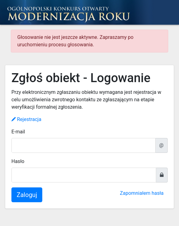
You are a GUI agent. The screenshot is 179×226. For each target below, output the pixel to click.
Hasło (17, 161)
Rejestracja (26, 119)
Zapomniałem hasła (142, 193)
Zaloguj (27, 195)
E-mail (18, 132)
